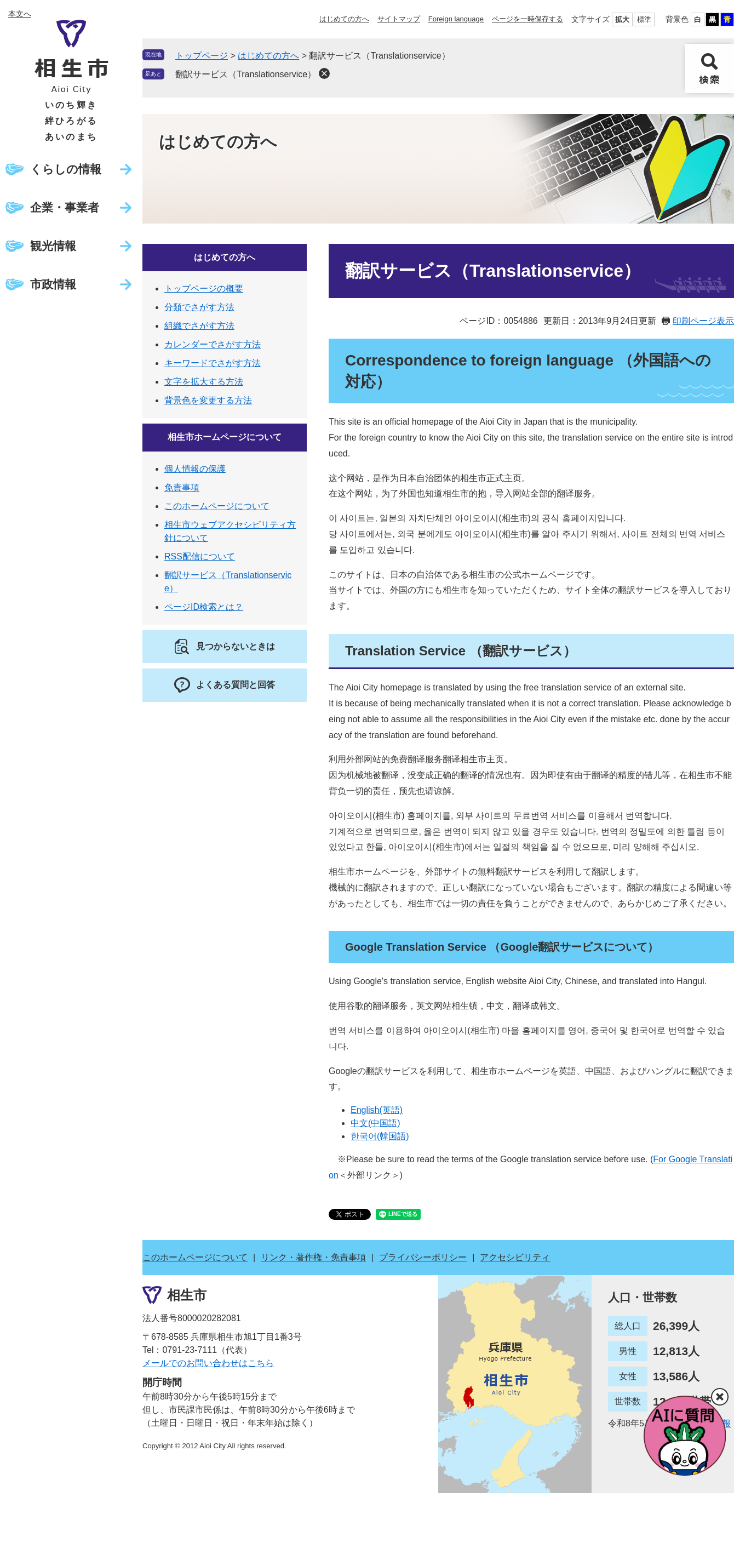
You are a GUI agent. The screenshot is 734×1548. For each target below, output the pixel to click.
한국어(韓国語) (380, 1136)
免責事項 (181, 487)
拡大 (622, 19)
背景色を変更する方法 (208, 400)
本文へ (19, 13)
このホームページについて (216, 506)
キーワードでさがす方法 (212, 363)
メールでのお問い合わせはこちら (208, 1363)
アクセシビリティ (515, 1257)
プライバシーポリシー (423, 1257)
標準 (644, 19)
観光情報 (53, 245)
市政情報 (53, 284)
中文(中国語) (375, 1123)
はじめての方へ (344, 19)
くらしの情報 (65, 169)
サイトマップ (398, 19)
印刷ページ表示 (703, 320)
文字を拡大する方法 (203, 381)
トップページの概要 (203, 288)
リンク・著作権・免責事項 (313, 1257)
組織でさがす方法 (199, 325)
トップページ (201, 55)
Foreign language (456, 19)
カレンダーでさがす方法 (212, 344)
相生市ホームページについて (225, 437)
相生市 (187, 1295)
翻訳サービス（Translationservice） (245, 74)
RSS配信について (199, 556)
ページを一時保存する (527, 19)
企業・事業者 (64, 207)
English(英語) (377, 1110)
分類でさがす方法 (199, 307)
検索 (709, 68)
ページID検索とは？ (203, 607)
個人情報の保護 (195, 468)
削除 (324, 73)
